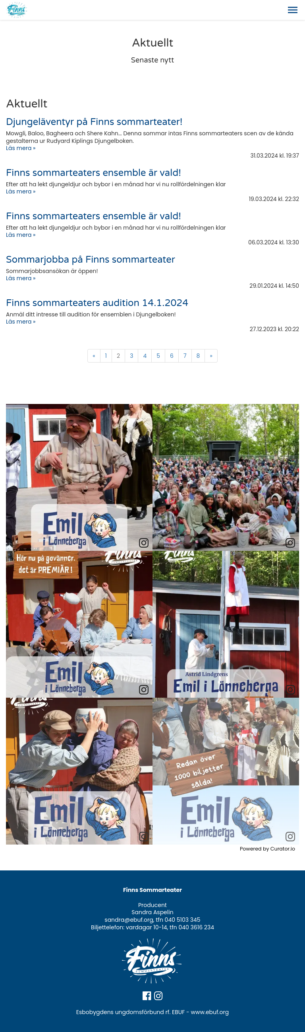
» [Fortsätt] (211, 356)
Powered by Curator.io (267, 848)
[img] (79, 477)
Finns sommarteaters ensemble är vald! (93, 173)
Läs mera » (21, 148)
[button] (292, 10)
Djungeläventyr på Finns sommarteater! (94, 122)
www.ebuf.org (210, 1012)
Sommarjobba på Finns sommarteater (90, 259)
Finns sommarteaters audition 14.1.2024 (97, 303)
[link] (144, 543)
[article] (79, 477)
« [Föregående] (94, 356)
